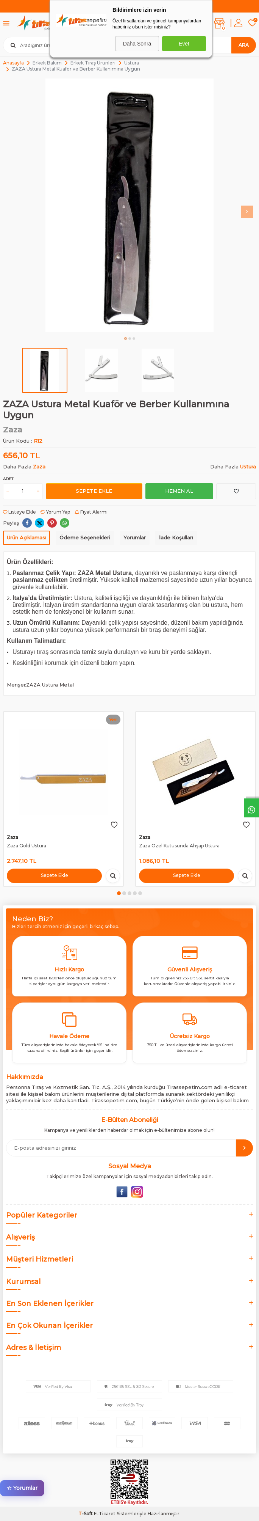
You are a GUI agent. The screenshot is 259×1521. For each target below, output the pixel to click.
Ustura (131, 63)
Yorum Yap (55, 512)
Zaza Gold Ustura (26, 845)
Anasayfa (13, 63)
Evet (184, 44)
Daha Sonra (137, 44)
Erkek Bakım (47, 63)
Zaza (12, 429)
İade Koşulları (176, 537)
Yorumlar (134, 537)
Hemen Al (179, 491)
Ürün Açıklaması (26, 537)
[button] (125, 338)
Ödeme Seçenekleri (84, 537)
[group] (129, 205)
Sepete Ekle (94, 491)
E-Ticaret (104, 1513)
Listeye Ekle (19, 512)
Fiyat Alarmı (91, 512)
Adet (8, 478)
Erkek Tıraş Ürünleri (92, 63)
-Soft (86, 1513)
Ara (244, 45)
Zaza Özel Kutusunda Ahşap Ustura (179, 845)
